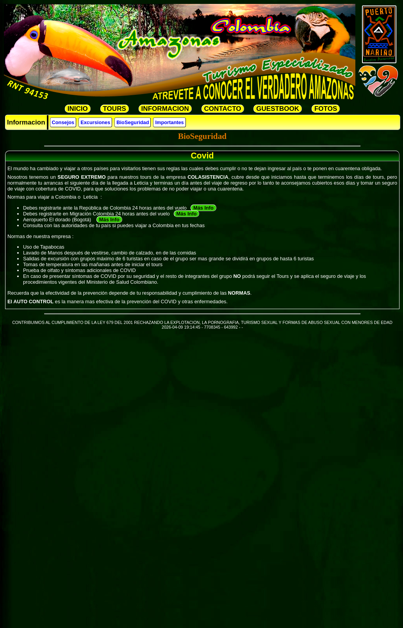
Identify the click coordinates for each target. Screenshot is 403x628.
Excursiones (95, 122)
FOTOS (325, 108)
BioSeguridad (132, 122)
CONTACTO (222, 108)
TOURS (114, 108)
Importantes (169, 122)
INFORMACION (165, 108)
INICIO (78, 108)
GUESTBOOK (277, 108)
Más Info (203, 208)
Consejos (63, 122)
